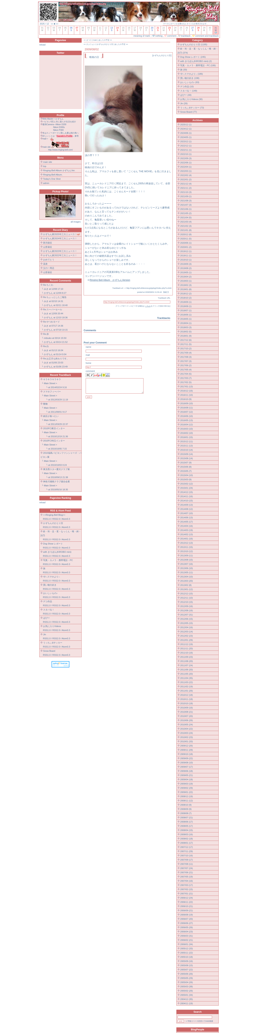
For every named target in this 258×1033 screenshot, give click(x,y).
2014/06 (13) (186, 517)
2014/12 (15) (186, 492)
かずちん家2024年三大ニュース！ (60, 238)
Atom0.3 (66, 519)
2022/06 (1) (185, 162)
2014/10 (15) (186, 500)
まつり (89, 40)
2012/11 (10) (186, 598)
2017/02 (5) (185, 382)
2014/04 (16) (186, 526)
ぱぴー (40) (185, 95)
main (95, 40)
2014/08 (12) (186, 509)
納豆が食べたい (51, 416)
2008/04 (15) (186, 830)
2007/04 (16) (186, 881)
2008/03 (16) (186, 834)
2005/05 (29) (186, 978)
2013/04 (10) (186, 576)
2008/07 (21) (186, 817)
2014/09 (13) (186, 505)
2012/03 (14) (186, 631)
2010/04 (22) (186, 729)
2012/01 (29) (186, 640)
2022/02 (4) (185, 175)
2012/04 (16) (186, 627)
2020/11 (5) (185, 238)
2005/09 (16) (186, 961)
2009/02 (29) (186, 788)
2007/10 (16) (186, 855)
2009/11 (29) (186, 750)
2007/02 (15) (186, 889)
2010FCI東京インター (54, 428)
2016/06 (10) (186, 416)
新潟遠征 (47, 242)
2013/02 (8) (185, 585)
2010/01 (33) (186, 741)
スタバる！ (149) (188, 91)
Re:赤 (46, 334)
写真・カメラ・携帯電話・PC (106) (198, 65)
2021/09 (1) (185, 196)
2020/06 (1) (185, 243)
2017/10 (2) (185, 348)
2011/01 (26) (186, 691)
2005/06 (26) (186, 974)
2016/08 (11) (186, 407)
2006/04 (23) (186, 931)
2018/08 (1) (185, 306)
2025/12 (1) (185, 124)
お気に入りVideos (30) (191, 99)
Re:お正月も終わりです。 (56, 358)
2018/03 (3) (185, 327)
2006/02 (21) (186, 940)
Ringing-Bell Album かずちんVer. (59, 170)
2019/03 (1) (185, 281)
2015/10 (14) (186, 450)
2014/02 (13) (186, 534)
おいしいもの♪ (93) (189, 82)
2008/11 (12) (186, 800)
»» (57, 24)
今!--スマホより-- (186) (191, 74)
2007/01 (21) (186, 893)
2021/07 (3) (185, 205)
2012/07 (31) (186, 614)
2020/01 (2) (185, 247)
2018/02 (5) (185, 331)
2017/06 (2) (185, 365)
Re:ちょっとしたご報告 (55, 297)
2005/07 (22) (186, 969)
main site (47, 162)
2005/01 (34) (186, 995)
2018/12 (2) (185, 293)
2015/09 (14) (186, 454)
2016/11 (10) (186, 395)
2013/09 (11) (186, 555)
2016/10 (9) (185, 399)
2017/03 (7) (185, 378)
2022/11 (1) (185, 150)
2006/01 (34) (186, 944)
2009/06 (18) (186, 771)
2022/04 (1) (185, 167)
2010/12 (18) (186, 695)
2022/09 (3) (185, 158)
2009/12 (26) (186, 745)
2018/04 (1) (185, 323)
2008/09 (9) (185, 809)
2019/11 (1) (185, 255)
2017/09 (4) (185, 353)
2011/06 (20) (186, 669)
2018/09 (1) (185, 302)
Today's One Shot (52, 179)
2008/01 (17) (186, 843)
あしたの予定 (104, 40)
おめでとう (48, 259)
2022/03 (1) (185, 171)
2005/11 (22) (186, 953)
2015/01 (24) (186, 488)
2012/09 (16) (186, 606)
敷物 (45, 404)
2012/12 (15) (186, 593)
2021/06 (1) (185, 209)
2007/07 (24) (186, 868)
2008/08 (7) (185, 813)
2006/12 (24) (186, 898)
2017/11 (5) (185, 344)
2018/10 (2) (185, 298)
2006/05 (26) (186, 927)
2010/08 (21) (186, 712)
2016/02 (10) (186, 433)
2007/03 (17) (186, 885)
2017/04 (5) (185, 374)
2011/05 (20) (186, 674)
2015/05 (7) (185, 471)
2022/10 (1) (185, 154)
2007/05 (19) (186, 876)
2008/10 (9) (185, 805)
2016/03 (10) (186, 429)
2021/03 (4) (185, 222)
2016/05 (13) (186, 420)
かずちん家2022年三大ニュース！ (60, 255)
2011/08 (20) (186, 661)
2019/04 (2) (185, 276)
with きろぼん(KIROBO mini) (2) (196, 61)
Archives (197, 120)
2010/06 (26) (186, 720)
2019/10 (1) (185, 260)
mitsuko (48, 338)
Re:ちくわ (48, 285)
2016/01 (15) (186, 437)
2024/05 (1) (185, 137)
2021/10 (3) (185, 192)
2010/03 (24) (186, 733)
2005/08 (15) (186, 965)
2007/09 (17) (186, 860)
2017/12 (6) (185, 340)
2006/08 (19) (186, 914)
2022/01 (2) (185, 179)
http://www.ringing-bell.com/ (60, 150)
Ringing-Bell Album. (52, 174)
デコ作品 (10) (187, 86)
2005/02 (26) (186, 991)
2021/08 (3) (185, 200)
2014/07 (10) (186, 513)
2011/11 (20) (186, 648)
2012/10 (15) (186, 602)
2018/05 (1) (185, 319)
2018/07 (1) (185, 310)
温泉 (45, 264)
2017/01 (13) (186, 386)
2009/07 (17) (186, 767)
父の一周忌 (48, 268)
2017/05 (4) (185, 369)
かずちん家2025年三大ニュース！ (60, 234)
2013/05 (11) (186, 572)
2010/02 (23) (186, 737)
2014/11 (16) (186, 496)
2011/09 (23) (186, 657)
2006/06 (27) (186, 923)
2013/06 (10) (186, 568)
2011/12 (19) (186, 644)
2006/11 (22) (186, 902)
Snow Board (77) (188, 112)
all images (76, 222)
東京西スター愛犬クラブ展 (56, 469)
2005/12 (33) (186, 948)
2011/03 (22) (186, 682)
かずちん (48, 293)
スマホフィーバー (52, 391)
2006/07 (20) (186, 919)
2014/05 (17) (186, 522)
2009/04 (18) (186, 779)
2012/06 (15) (186, 619)
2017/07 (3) (185, 361)
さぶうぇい (90, 44)
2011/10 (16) (186, 653)
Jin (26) (184, 103)
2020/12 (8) (185, 234)
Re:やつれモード (51, 322)
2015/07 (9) (185, 462)
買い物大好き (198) (189, 78)
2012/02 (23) (186, 636)
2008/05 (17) (186, 826)
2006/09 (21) (186, 910)
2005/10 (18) (186, 957)
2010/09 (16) (186, 707)
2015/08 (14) (186, 458)
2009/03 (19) (186, 783)
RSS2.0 (56, 519)
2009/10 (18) (186, 754)
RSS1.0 (47, 519)
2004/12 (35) (186, 999)
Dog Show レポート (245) (193, 57)
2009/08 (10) (186, 762)
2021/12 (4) (185, 183)
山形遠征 (47, 247)
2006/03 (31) (186, 936)
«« (52, 24)
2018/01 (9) (185, 336)
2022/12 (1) (185, 145)
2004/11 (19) (186, 1003)
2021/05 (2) (185, 213)
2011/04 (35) (186, 678)
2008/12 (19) (186, 796)
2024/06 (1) (185, 133)
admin (46, 183)
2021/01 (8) (185, 230)
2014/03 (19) (186, 530)
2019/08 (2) (185, 268)
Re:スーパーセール (52, 309)
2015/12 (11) (186, 441)
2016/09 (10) (186, 403)
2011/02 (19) (186, 686)
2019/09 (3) (185, 264)
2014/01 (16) (186, 538)
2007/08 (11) (186, 864)
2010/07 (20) (186, 716)
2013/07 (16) (186, 564)
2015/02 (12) (186, 483)
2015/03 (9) (185, 479)
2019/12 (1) (185, 251)
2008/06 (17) (186, 822)
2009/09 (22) (186, 758)
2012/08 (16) (186, 610)
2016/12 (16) (186, 391)
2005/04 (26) (186, 982)
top (44, 166)
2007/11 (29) (186, 851)
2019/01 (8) (185, 289)
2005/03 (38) (186, 986)
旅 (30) (183, 69)
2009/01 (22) (186, 792)
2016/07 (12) (186, 412)
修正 (166, 292)
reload (42, 44)
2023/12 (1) (185, 141)
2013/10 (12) (186, 551)
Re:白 (46, 346)
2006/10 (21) (186, 906)
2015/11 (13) (186, 445)
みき (46, 289)
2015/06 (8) (185, 467)
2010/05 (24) (186, 724)
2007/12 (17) (186, 847)
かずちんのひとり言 (105, 44)
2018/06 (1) (185, 314)
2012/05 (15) (186, 623)
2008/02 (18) (186, 838)
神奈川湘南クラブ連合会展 (56, 481)
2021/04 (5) (185, 217)
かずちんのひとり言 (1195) (193, 44)
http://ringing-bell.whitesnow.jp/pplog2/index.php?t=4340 (149, 288)
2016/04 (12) (186, 424)
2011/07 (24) (186, 665)
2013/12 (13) (186, 543)
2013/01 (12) (186, 589)
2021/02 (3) (185, 226)
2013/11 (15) (186, 547)
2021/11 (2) (185, 188)
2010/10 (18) (186, 703)
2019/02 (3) (185, 285)
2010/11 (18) (186, 699)
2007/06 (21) (186, 872)
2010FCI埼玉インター (54, 440)
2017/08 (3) (185, 357)
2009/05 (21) (186, 775)
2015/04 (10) (186, 475)
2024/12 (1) (185, 129)
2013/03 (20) (186, 581)
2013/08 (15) (186, 560)
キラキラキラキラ (52, 379)
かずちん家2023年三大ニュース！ (60, 251)
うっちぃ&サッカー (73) (192, 107)
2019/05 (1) (185, 272)
